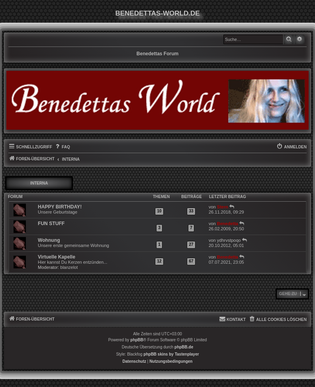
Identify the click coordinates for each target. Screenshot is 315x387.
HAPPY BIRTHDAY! (60, 207)
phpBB (136, 340)
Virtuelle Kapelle (56, 257)
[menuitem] (62, 147)
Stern (222, 206)
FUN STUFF (51, 223)
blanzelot (69, 267)
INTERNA (39, 183)
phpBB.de (183, 347)
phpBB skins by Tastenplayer (171, 354)
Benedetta (227, 223)
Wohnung (49, 240)
